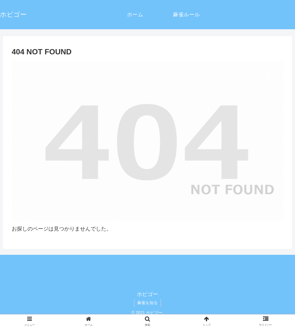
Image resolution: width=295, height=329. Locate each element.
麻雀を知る (147, 302)
